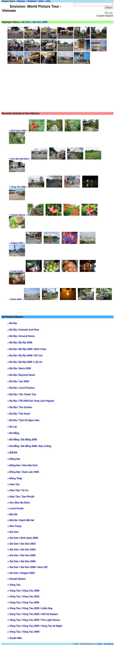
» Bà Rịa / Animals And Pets (23, 329)
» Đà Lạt (12, 426)
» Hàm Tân (13, 484)
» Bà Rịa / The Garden (19, 407)
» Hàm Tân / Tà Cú (17, 490)
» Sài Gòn (13, 532)
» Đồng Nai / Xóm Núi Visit (22, 465)
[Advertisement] (61, 88)
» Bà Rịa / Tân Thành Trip (21, 394)
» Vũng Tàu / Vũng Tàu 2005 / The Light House (33, 620)
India (41, 1)
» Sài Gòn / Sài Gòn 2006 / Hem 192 (27, 567)
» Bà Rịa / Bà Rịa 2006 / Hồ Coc (25, 355)
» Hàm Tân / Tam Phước (21, 496)
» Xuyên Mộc (14, 638)
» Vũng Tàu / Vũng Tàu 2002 (23, 596)
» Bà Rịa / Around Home (21, 336)
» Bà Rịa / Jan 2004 (18, 381)
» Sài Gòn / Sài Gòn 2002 (21, 543)
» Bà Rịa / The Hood (18, 413)
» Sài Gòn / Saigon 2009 (21, 573)
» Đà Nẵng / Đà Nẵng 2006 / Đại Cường (29, 446)
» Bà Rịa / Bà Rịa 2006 (19, 342)
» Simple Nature (16, 579)
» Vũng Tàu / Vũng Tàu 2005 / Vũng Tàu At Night (34, 626)
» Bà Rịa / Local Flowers (21, 388)
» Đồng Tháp (14, 478)
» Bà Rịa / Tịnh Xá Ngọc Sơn (23, 420)
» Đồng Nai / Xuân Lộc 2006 (23, 472)
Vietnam (21, 1)
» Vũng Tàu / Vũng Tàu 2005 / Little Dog (29, 608)
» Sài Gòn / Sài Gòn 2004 (21, 549)
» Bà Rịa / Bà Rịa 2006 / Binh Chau (26, 349)
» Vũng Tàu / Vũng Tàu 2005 (23, 602)
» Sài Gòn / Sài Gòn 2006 (21, 561)
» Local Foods (15, 508)
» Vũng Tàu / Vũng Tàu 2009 (23, 632)
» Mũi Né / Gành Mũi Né (20, 520)
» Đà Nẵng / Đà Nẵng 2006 (22, 439)
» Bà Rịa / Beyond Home (21, 375)
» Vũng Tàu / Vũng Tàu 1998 (23, 590)
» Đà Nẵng (13, 433)
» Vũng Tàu (13, 585)
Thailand (31, 1)
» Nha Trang (14, 526)
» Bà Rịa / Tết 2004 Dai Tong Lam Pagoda (30, 401)
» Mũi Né (12, 514)
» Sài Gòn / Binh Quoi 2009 (22, 538)
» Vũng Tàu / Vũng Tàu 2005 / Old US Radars (32, 614)
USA (48, 1)
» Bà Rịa (12, 323)
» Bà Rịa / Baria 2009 (19, 368)
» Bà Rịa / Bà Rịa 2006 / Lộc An (24, 362)
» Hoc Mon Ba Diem (18, 502)
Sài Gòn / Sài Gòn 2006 (34, 22)
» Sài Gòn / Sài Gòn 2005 (21, 555)
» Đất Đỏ (12, 452)
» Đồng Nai (13, 459)
